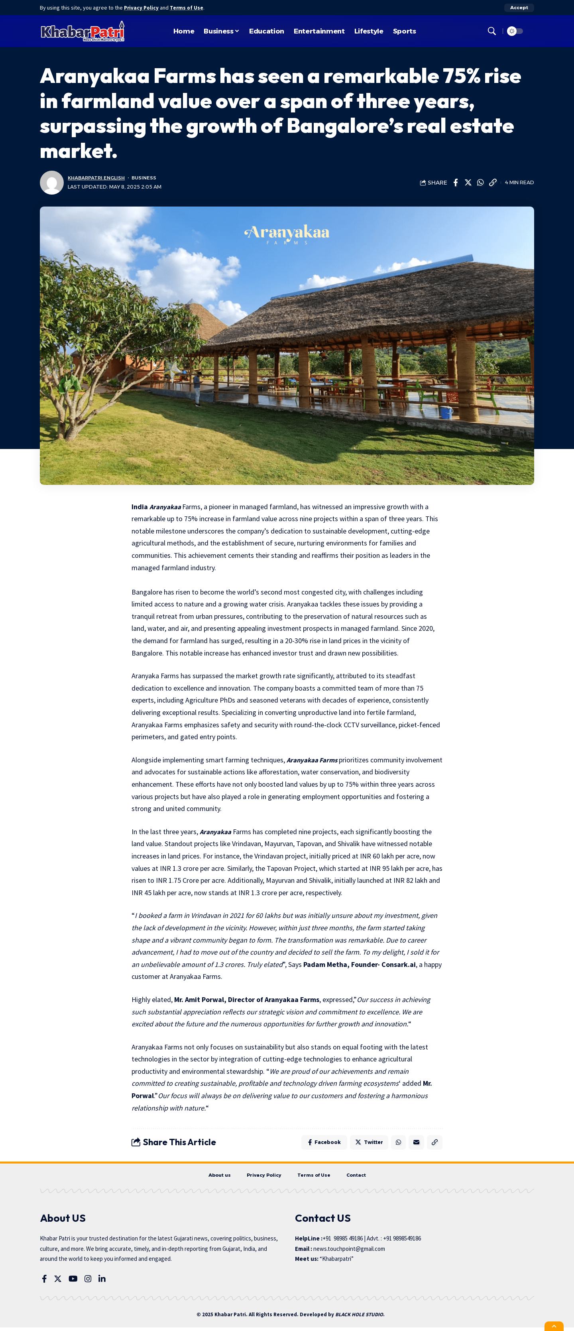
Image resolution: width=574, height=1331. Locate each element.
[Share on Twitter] (468, 182)
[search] (492, 31)
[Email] (414, 1143)
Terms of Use (190, 7)
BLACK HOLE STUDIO (359, 1318)
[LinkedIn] (102, 1282)
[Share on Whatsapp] (480, 182)
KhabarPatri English (98, 178)
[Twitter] (58, 1282)
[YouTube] (73, 1282)
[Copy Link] (492, 182)
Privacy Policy (142, 7)
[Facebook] (44, 1282)
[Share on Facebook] (455, 182)
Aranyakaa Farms (313, 759)
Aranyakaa (166, 506)
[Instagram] (88, 1282)
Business (148, 178)
